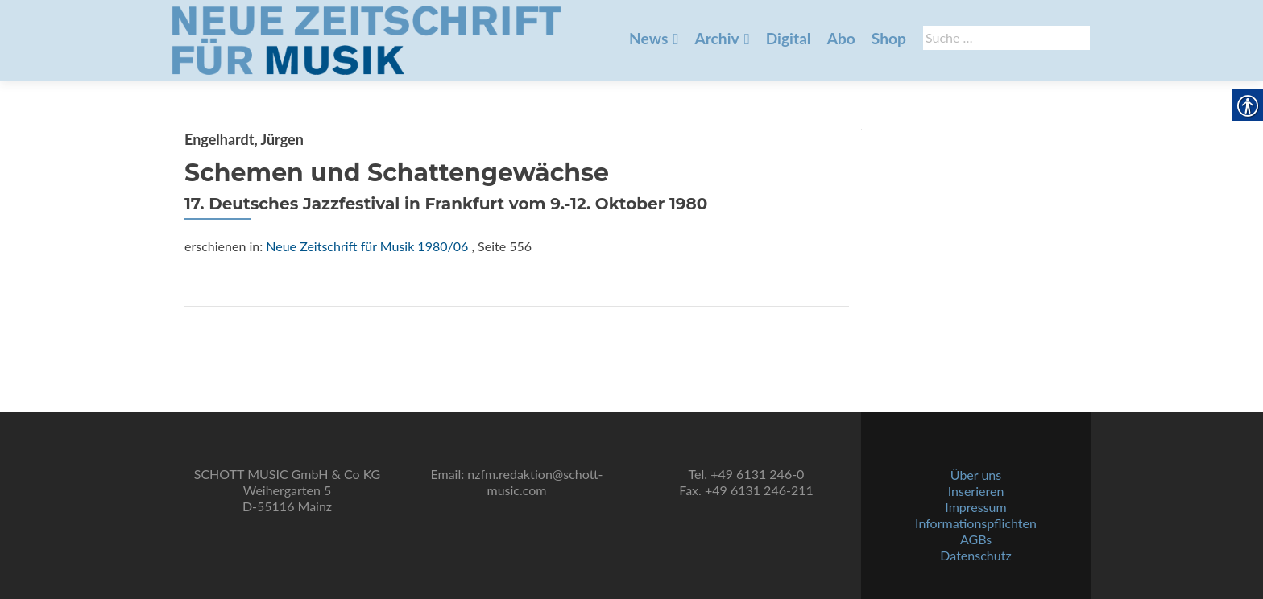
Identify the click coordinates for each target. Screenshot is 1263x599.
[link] (366, 39)
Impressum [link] (975, 506)
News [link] (648, 38)
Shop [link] (889, 38)
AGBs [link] (976, 539)
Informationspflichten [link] (976, 523)
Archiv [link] (716, 38)
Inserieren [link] (976, 490)
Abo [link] (841, 38)
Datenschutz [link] (975, 555)
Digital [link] (788, 38)
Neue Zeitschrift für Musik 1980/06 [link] (367, 246)
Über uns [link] (975, 474)
